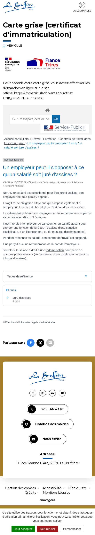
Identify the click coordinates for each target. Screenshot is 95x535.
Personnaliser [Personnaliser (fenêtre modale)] (72, 529)
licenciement (34, 231)
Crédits (30, 492)
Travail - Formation (44, 138)
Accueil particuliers (16, 138)
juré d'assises (68, 192)
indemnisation (55, 250)
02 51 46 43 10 (45, 409)
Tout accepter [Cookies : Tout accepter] (23, 529)
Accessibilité (52, 488)
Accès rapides (82, 7)
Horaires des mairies (45, 424)
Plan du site (77, 488)
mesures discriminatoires (68, 231)
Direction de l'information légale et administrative (30, 322)
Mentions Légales (56, 492)
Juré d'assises (22, 297)
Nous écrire (45, 439)
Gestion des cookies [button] (20, 488)
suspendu (81, 237)
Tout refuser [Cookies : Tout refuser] (47, 529)
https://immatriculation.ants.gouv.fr (41, 93)
